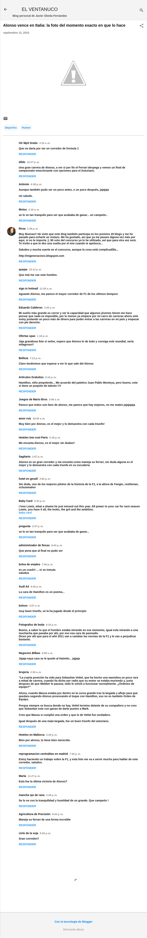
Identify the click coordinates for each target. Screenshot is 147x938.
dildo (22, 162)
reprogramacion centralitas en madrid (43, 753)
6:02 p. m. (45, 833)
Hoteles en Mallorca (32, 734)
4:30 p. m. (39, 501)
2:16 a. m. (33, 209)
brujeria (24, 672)
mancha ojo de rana (31, 795)
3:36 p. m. (51, 734)
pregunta (24, 526)
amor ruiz (25, 418)
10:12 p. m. (35, 269)
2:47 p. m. (37, 526)
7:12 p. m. (35, 358)
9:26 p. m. (36, 586)
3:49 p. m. (51, 795)
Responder (27, 154)
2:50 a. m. (35, 672)
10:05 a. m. (39, 418)
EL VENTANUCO (40, 9)
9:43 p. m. (57, 814)
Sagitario (24, 456)
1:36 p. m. (32, 228)
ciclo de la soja (28, 833)
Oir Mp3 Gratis (28, 143)
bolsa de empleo (29, 564)
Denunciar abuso (73, 929)
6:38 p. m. (36, 184)
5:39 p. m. (55, 437)
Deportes (11, 127)
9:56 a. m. (47, 653)
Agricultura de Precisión (34, 814)
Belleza (23, 358)
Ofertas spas (27, 336)
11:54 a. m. (46, 288)
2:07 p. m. (37, 456)
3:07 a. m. (34, 605)
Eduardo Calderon (30, 307)
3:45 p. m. (45, 478)
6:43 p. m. (57, 545)
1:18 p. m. (42, 336)
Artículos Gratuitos (31, 377)
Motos (23, 209)
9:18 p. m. (50, 377)
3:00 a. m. (49, 307)
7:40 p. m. (47, 564)
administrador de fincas (34, 545)
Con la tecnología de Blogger (73, 921)
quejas (23, 269)
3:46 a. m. (54, 399)
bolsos (23, 605)
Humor (26, 127)
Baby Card (25, 500)
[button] (141, 26)
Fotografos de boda (31, 624)
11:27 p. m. (34, 776)
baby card (25, 512)
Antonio (24, 184)
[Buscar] (141, 11)
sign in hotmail (28, 288)
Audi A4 (24, 586)
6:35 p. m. (51, 624)
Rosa (22, 228)
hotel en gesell (28, 478)
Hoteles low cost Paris (33, 437)
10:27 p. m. (33, 162)
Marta (22, 776)
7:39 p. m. (75, 753)
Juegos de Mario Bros (33, 399)
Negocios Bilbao (29, 653)
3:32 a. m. (44, 143)
